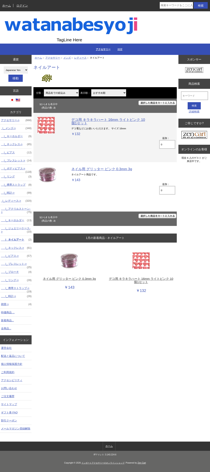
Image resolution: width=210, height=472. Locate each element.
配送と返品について (13, 355)
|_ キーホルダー (16, 136)
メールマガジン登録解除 (15, 428)
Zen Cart (142, 463)
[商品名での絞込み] (61, 92)
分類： (39, 92)
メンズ (67, 57)
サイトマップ (9, 404)
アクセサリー (52, 57)
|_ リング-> (16, 280)
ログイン (22, 5)
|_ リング (16, 176)
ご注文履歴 (7, 396)
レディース (80, 57)
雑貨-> (16, 304)
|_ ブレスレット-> (16, 160)
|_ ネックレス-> (16, 144)
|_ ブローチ (16, 272)
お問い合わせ (9, 388)
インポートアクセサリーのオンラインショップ (102, 463)
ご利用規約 (7, 372)
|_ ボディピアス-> (16, 169)
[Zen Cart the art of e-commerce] (194, 70)
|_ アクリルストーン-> (16, 210)
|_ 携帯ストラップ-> (16, 289)
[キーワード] (194, 95)
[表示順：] (108, 92)
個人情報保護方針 (11, 364)
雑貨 (120, 49)
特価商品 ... (8, 312)
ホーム (6, 5)
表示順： (85, 92)
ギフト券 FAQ (9, 412)
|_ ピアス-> (16, 256)
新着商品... (7, 320)
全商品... (6, 328)
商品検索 (194, 83)
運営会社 (6, 347)
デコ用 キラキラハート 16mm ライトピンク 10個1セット (108, 121)
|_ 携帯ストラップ (16, 184)
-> (16, 120)
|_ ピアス (16, 152)
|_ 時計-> (16, 192)
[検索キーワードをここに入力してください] (176, 5)
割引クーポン (9, 420)
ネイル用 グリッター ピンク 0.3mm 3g (101, 169)
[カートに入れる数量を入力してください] (167, 144)
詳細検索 (194, 111)
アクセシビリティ (11, 380)
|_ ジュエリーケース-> (16, 230)
